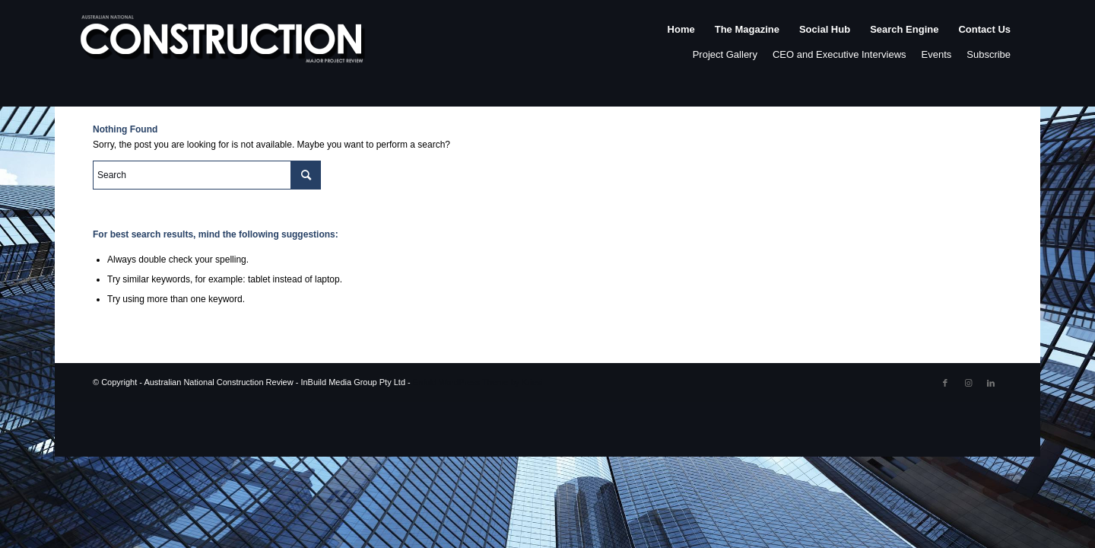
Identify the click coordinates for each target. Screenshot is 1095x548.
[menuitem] (681, 45)
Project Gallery (725, 54)
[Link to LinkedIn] (990, 382)
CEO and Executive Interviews (839, 54)
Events (937, 54)
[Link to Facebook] (945, 382)
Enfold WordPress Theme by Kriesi (478, 382)
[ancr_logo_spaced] (224, 45)
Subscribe (988, 54)
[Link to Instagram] (968, 382)
